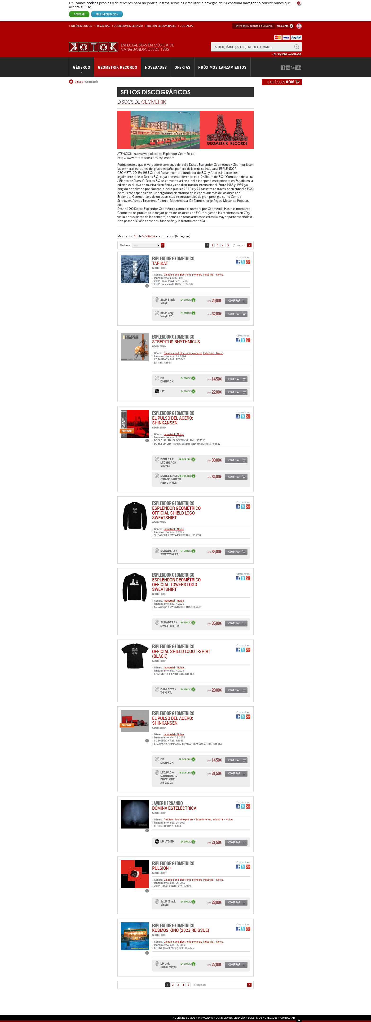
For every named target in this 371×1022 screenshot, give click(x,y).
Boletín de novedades (161, 26)
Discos (79, 81)
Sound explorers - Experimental (192, 819)
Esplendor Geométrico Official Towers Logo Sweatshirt (176, 584)
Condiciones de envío (230, 1017)
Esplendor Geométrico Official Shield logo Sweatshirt (176, 513)
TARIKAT (160, 263)
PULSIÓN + (162, 868)
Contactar (187, 26)
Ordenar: (125, 245)
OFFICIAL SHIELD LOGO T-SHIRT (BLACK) (181, 653)
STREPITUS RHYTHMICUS (176, 341)
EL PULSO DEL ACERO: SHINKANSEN (172, 420)
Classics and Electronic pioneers (183, 274)
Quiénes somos (81, 26)
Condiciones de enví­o (128, 26)
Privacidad (103, 26)
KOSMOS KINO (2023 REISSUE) (180, 930)
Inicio (72, 81)
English (299, 26)
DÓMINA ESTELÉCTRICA (174, 808)
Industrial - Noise (213, 274)
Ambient (169, 819)
